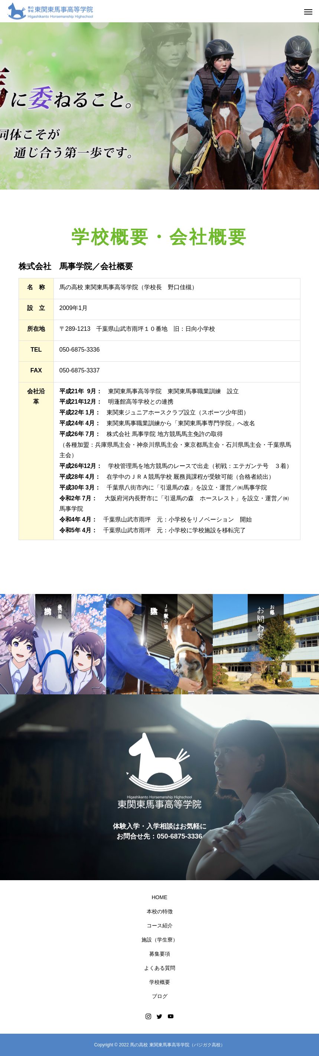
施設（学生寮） (159, 940)
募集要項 (159, 954)
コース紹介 (160, 926)
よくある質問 (159, 968)
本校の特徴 (160, 911)
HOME (159, 897)
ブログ (159, 996)
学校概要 (159, 982)
